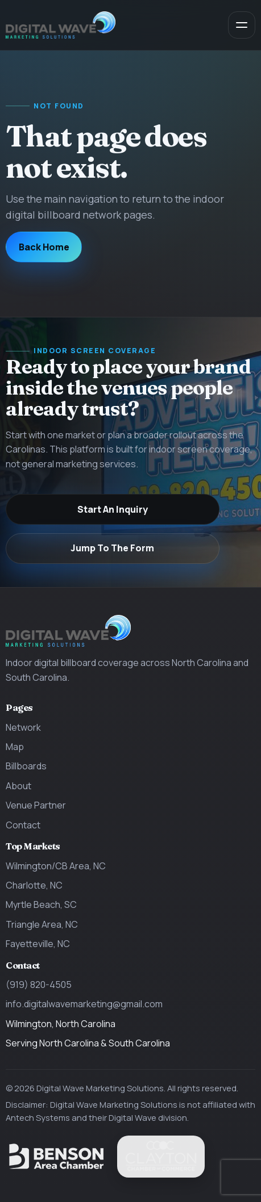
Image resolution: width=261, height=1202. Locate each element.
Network (23, 727)
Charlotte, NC (34, 885)
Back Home (44, 247)
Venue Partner (36, 805)
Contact (23, 825)
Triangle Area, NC (42, 924)
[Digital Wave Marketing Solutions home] (60, 25)
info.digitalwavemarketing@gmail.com (84, 1004)
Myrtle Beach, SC (41, 904)
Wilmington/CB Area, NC (56, 866)
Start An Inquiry (112, 509)
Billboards (26, 766)
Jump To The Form (112, 548)
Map (15, 746)
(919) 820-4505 (39, 984)
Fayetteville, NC (38, 943)
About (18, 786)
